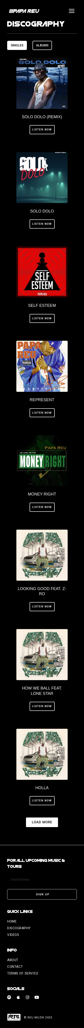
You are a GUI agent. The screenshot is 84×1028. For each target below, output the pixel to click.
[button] (42, 822)
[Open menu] (71, 10)
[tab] (17, 45)
